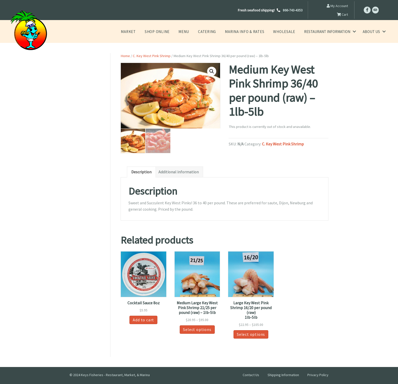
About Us (371, 31)
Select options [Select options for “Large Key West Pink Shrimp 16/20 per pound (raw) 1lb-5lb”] (251, 334)
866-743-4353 (293, 10)
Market (138, 31)
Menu (191, 31)
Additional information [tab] (178, 172)
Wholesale (285, 31)
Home (125, 56)
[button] (211, 71)
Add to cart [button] (143, 320)
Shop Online (165, 31)
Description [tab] (141, 172)
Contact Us (251, 375)
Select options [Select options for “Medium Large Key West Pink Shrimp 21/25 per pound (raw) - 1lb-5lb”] (197, 329)
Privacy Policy (317, 375)
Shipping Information (283, 375)
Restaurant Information (327, 31)
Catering (213, 31)
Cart (342, 14)
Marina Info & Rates (248, 31)
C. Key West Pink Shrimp (152, 56)
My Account (337, 6)
